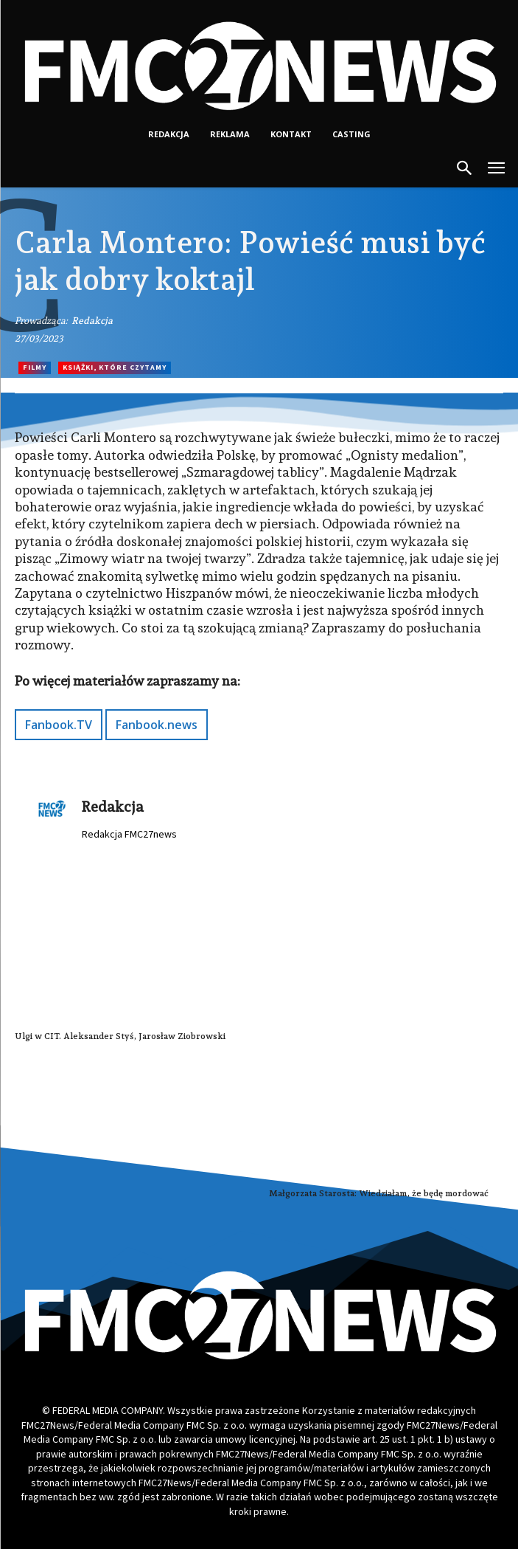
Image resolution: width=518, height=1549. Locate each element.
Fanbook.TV (58, 725)
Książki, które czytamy (114, 368)
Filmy (34, 368)
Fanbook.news (156, 725)
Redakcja (92, 320)
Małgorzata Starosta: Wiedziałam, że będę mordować (379, 1193)
